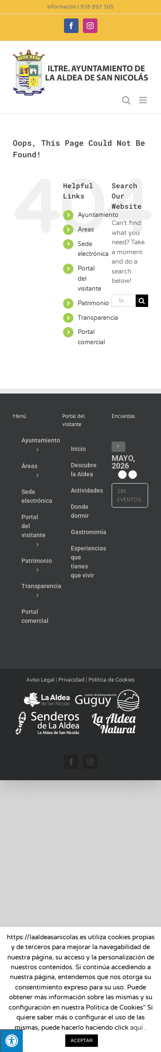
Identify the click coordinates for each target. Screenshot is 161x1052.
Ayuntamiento (98, 215)
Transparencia (98, 318)
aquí (136, 1027)
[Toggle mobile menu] (143, 100)
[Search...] (124, 301)
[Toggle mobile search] (126, 100)
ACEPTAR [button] (81, 1040)
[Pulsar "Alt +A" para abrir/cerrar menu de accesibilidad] (11, 1040)
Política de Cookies (111, 680)
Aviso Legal (40, 680)
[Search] (142, 301)
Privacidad (71, 680)
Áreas (86, 229)
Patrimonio (93, 303)
